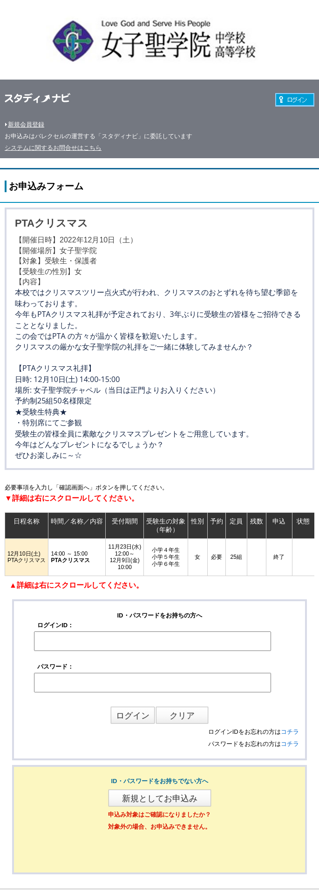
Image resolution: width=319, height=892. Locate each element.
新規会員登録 (26, 124)
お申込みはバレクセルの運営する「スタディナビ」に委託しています (98, 136)
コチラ (290, 731)
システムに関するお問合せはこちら (53, 147)
